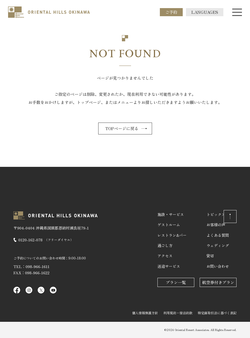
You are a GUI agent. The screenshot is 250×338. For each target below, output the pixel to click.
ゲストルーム (168, 224)
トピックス (215, 214)
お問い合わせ (217, 266)
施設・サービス (170, 214)
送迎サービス (168, 266)
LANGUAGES (204, 12)
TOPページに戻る (121, 128)
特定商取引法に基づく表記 (217, 312)
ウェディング (217, 245)
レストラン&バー (171, 235)
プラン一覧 (176, 282)
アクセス (164, 255)
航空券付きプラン (218, 282)
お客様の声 (215, 224)
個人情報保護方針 (145, 312)
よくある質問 (217, 235)
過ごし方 (164, 245)
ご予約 (171, 12)
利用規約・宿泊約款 (177, 312)
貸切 (210, 255)
